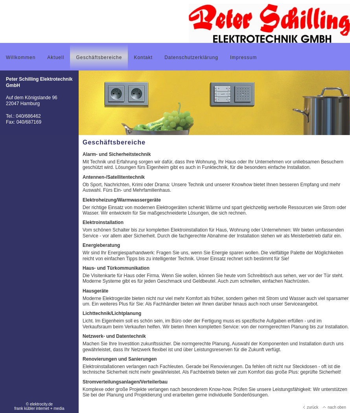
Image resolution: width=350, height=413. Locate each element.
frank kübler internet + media (39, 408)
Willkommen (20, 57)
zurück (310, 407)
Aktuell (55, 57)
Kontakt (143, 57)
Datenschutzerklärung (191, 57)
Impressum (243, 57)
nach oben (334, 407)
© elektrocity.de (39, 404)
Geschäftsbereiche (99, 57)
